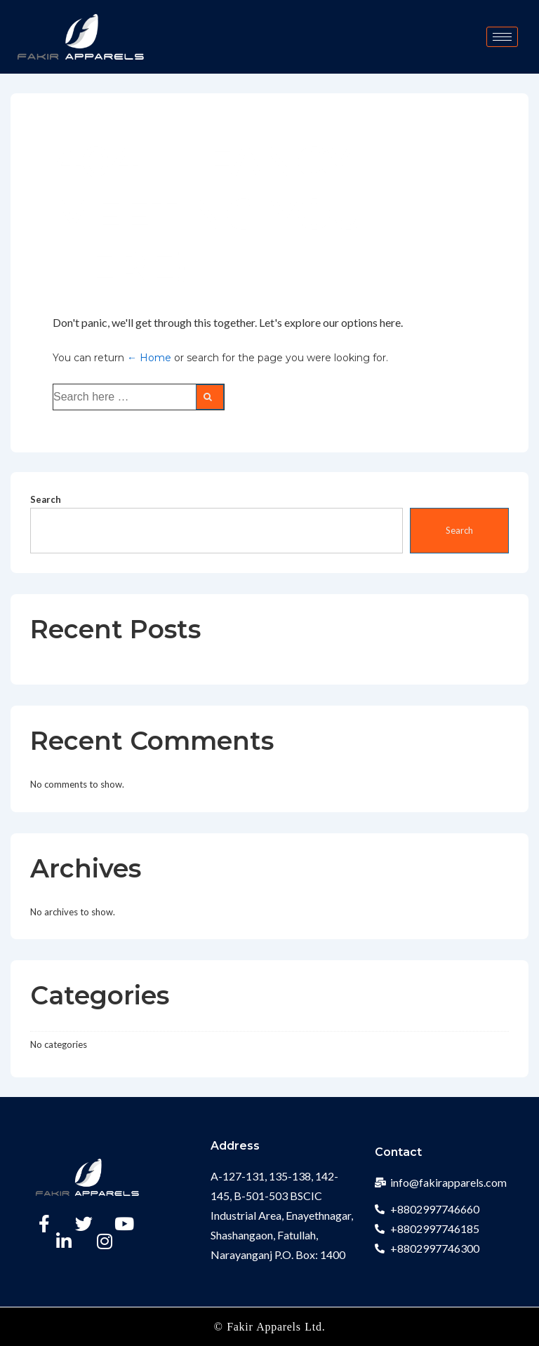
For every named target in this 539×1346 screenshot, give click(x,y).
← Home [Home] (149, 357)
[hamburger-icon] (502, 37)
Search (45, 499)
